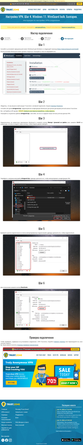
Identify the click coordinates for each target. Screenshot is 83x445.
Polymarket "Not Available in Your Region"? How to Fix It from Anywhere (68, 423)
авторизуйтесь (40, 27)
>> (44, 4)
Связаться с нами (21, 412)
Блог (17, 418)
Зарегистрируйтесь (68, 27)
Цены (44, 9)
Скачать (62, 9)
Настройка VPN (53, 9)
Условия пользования (6, 418)
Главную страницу (59, 341)
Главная (4, 409)
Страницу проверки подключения (27, 345)
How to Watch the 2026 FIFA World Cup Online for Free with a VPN (68, 412)
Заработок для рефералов (6, 429)
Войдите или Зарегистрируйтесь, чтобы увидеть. (39, 111)
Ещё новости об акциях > (63, 431)
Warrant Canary (6, 425)
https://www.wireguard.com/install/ (68, 49)
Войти (79, 3)
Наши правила (6, 422)
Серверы (69, 9)
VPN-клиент (5, 412)
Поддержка (78, 9)
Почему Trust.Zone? (34, 9)
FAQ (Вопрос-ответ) (22, 422)
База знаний (19, 425)
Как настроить (60, 1)
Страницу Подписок (56, 106)
